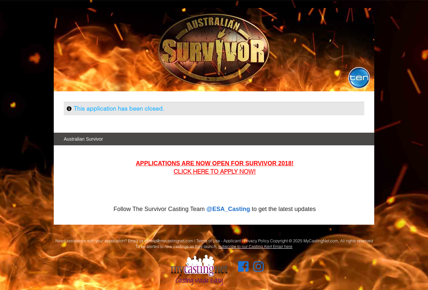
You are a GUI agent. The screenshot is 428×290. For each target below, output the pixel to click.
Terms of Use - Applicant (218, 240)
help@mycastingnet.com (171, 240)
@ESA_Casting (228, 209)
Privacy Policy (256, 240)
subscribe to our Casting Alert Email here (255, 246)
